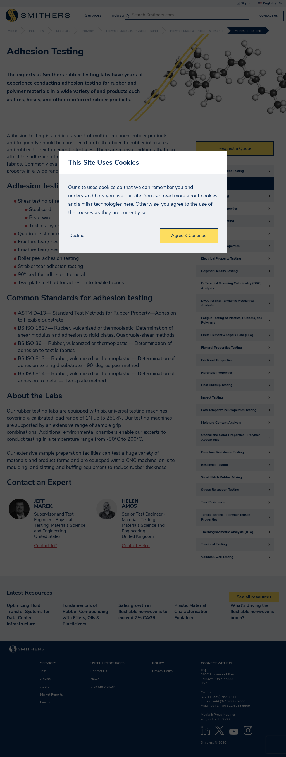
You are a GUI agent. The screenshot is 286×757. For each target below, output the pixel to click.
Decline (76, 236)
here (128, 204)
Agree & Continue (188, 236)
